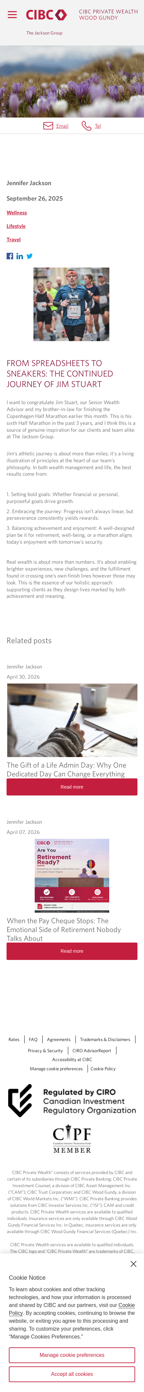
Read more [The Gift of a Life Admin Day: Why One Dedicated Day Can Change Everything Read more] (72, 787)
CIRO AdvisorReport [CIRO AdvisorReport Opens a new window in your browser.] (91, 1050)
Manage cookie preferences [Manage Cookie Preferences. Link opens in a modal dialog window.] (56, 1068)
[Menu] (12, 14)
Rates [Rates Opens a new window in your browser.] (14, 1039)
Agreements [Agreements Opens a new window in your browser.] (59, 1039)
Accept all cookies (72, 1374)
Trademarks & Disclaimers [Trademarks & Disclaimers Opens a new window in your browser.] (105, 1039)
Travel (14, 239)
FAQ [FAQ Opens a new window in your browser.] (33, 1039)
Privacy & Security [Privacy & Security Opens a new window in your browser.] (45, 1050)
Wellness (17, 212)
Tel (98, 126)
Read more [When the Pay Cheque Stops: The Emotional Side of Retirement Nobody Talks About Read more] (72, 951)
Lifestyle (16, 226)
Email (62, 126)
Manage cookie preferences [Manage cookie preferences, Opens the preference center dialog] (72, 1355)
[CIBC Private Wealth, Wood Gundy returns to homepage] (81, 15)
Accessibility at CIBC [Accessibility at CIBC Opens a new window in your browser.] (72, 1059)
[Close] (133, 1264)
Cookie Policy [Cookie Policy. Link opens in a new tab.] (103, 1068)
